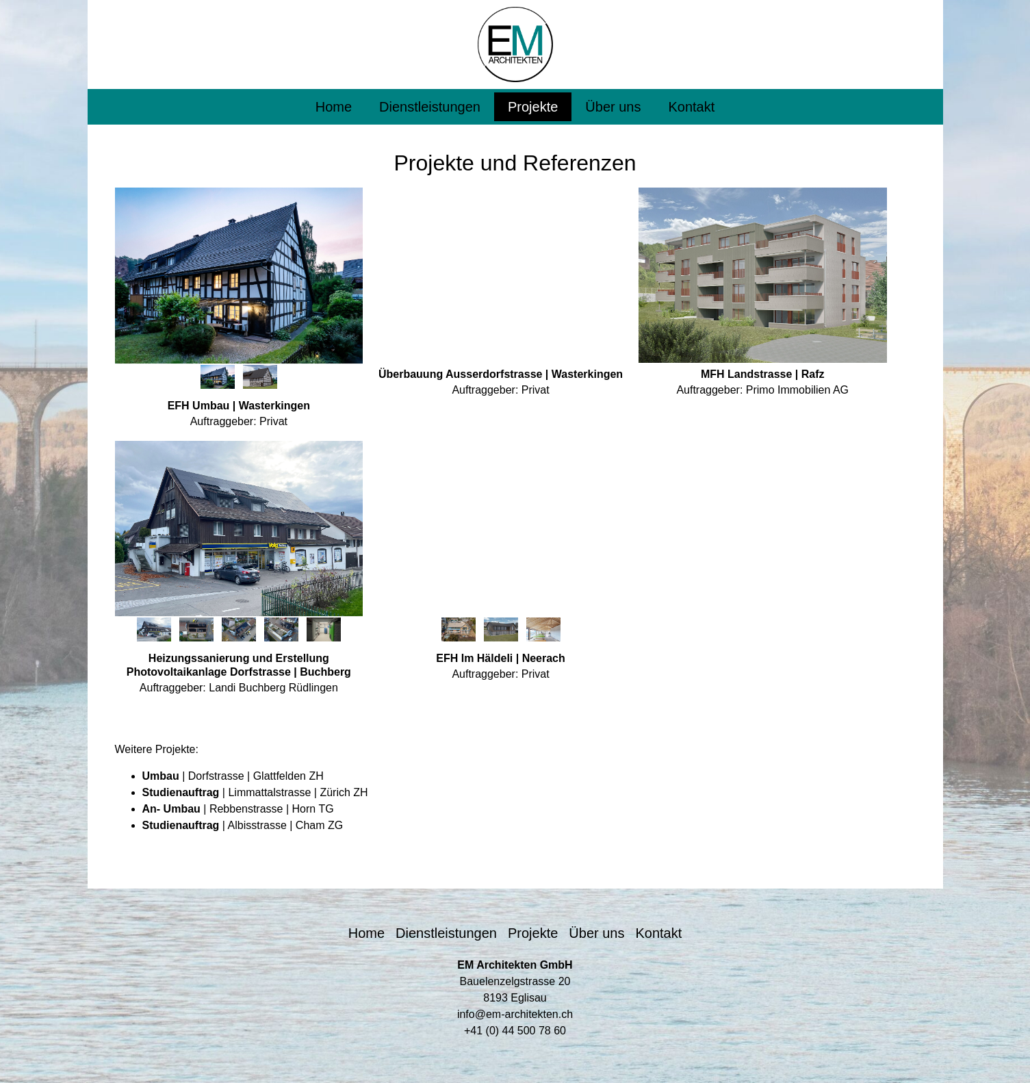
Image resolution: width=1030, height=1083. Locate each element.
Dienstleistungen (429, 106)
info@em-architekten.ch (515, 1014)
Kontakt (691, 106)
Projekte (533, 106)
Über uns (613, 106)
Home (334, 106)
